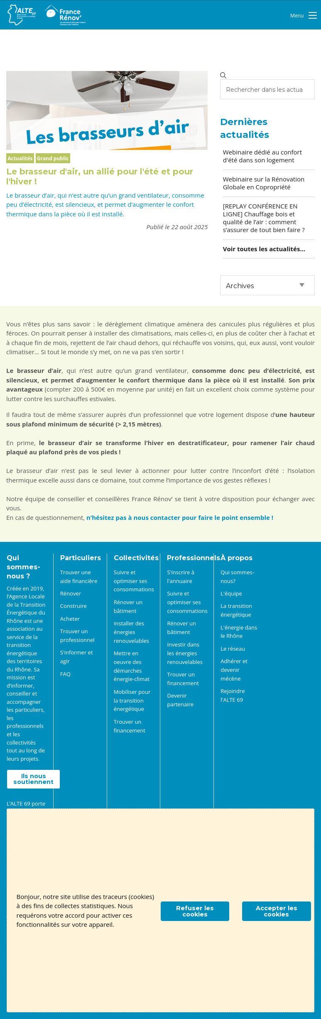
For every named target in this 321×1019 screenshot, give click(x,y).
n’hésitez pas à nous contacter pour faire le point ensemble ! (179, 517)
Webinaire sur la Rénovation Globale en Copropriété (264, 183)
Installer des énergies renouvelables (131, 632)
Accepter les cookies (276, 911)
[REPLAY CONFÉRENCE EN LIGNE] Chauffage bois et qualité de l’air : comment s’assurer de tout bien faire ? (264, 218)
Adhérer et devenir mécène (234, 669)
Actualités (19, 158)
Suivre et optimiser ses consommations (134, 580)
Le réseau (233, 648)
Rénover (70, 593)
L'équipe (231, 593)
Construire (73, 606)
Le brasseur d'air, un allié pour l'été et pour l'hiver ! (99, 176)
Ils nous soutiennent (33, 779)
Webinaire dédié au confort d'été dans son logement (262, 156)
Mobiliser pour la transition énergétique (132, 700)
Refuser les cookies (195, 911)
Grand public (53, 158)
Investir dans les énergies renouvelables (184, 653)
